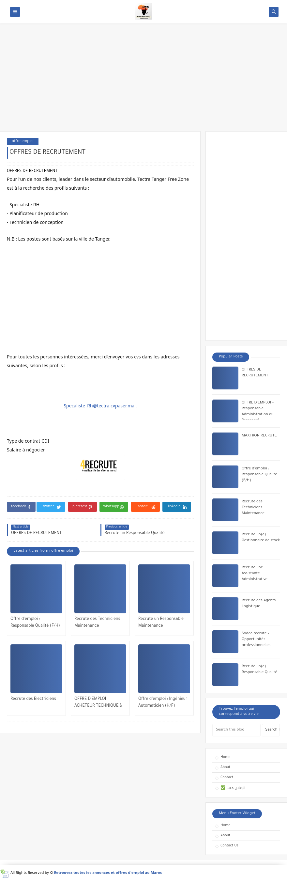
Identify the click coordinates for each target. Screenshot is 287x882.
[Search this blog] (236, 730)
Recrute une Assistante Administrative (254, 574)
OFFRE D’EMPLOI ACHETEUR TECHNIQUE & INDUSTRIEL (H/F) (98, 703)
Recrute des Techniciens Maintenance (97, 622)
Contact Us (229, 846)
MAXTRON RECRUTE (259, 436)
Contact (226, 778)
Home (225, 757)
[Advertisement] (143, 80)
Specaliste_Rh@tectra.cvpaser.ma (99, 405)
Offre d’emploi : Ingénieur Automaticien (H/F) (162, 702)
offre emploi (23, 141)
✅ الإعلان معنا (232, 788)
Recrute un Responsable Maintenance (161, 622)
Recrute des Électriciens (33, 699)
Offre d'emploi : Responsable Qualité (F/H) (35, 622)
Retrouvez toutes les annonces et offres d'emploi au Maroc (108, 873)
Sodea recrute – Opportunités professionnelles (256, 640)
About (225, 767)
